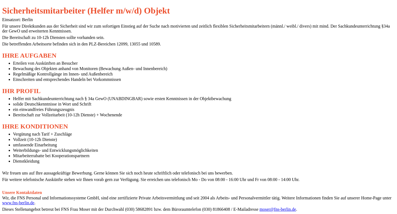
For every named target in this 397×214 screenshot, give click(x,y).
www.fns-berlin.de (18, 202)
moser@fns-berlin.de (278, 209)
